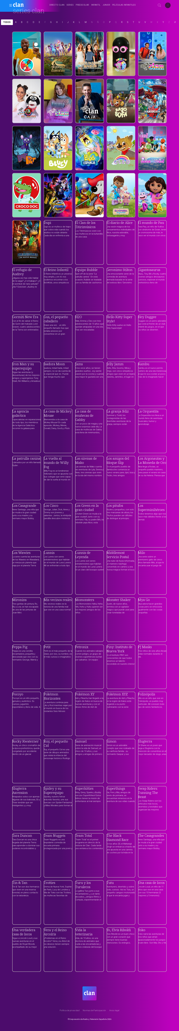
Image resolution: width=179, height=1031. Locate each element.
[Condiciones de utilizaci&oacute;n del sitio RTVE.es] (114, 1011)
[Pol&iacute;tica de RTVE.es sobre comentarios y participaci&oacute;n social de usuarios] (94, 1011)
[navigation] (92, 5)
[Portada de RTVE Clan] (89, 993)
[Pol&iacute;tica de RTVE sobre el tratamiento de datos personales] (69, 1011)
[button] (10, 5)
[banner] (25, 5)
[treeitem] (57, 5)
